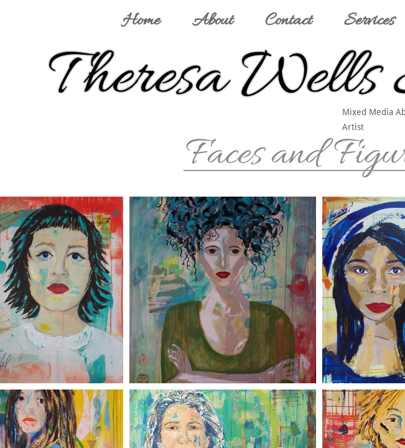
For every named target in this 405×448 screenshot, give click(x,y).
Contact (288, 21)
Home (141, 21)
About (212, 21)
